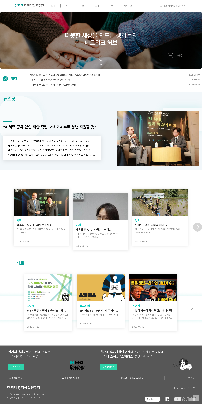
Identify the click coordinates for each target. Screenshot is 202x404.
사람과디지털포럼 (71, 378)
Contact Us (152, 399)
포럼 (97, 5)
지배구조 (128, 5)
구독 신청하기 (16, 367)
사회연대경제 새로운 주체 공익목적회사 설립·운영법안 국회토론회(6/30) (115, 75)
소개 (53, 5)
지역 (111, 5)
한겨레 (191, 378)
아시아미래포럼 (14, 378)
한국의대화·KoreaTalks (132, 378)
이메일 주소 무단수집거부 (184, 388)
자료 (82, 5)
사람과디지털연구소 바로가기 (173, 6)
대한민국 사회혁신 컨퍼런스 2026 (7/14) (115, 80)
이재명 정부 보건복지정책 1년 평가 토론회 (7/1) (115, 84)
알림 (67, 5)
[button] (179, 55)
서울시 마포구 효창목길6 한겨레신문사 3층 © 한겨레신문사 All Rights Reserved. (25, 396)
